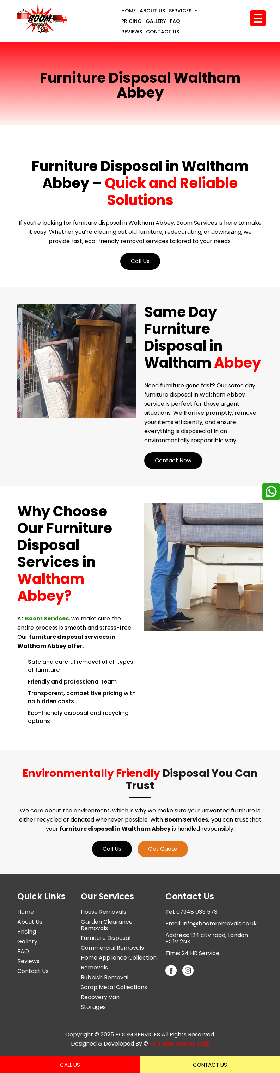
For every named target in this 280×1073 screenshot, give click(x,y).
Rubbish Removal (104, 977)
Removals (94, 968)
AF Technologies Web (179, 1044)
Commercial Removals (112, 948)
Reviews (131, 31)
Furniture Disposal (105, 938)
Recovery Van (100, 997)
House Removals (103, 912)
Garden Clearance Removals (107, 925)
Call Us (140, 261)
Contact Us (162, 31)
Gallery (156, 21)
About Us (152, 10)
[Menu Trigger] (258, 18)
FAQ (175, 21)
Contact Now (173, 460)
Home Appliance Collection (119, 958)
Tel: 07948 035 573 (191, 912)
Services (180, 10)
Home (128, 10)
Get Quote (162, 849)
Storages (93, 1007)
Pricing (131, 21)
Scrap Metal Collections (114, 987)
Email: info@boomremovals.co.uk (211, 924)
